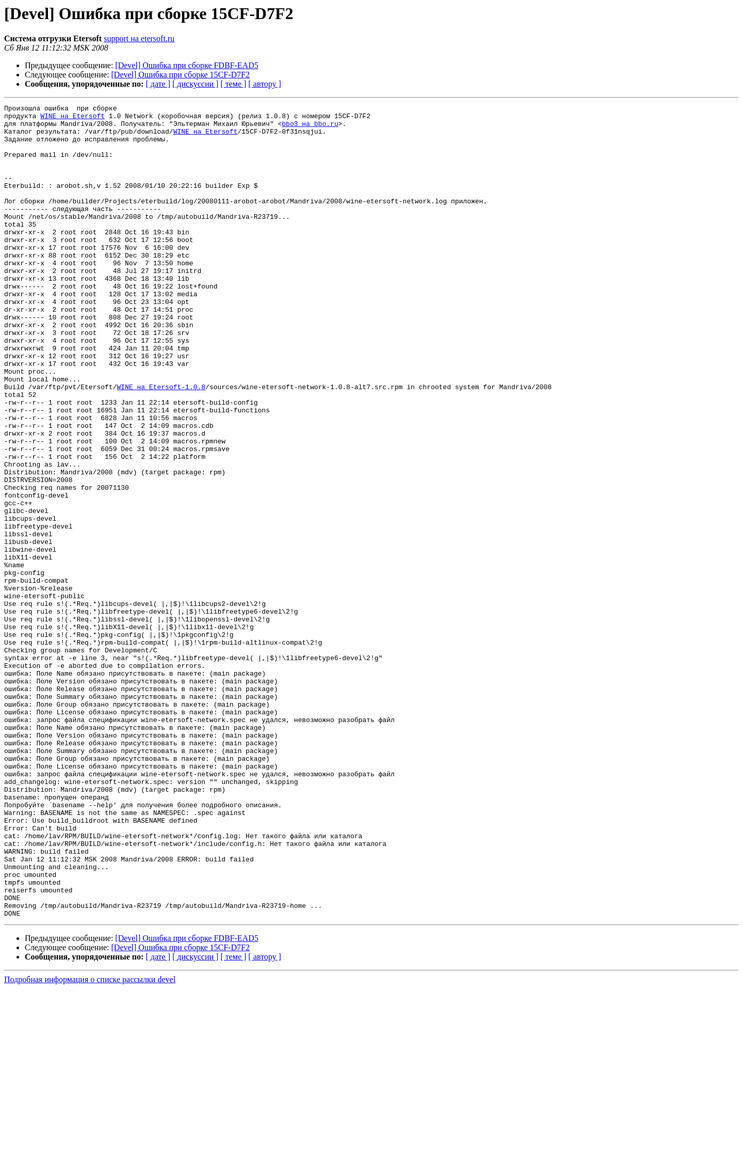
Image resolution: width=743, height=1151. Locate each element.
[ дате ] (158, 83)
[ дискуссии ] (195, 83)
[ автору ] (264, 83)
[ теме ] (233, 83)
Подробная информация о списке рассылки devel (89, 1142)
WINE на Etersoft (72, 118)
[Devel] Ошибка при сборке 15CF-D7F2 (180, 74)
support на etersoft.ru (139, 38)
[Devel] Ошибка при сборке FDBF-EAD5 (186, 65)
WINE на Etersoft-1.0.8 (161, 444)
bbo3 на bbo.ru (310, 128)
